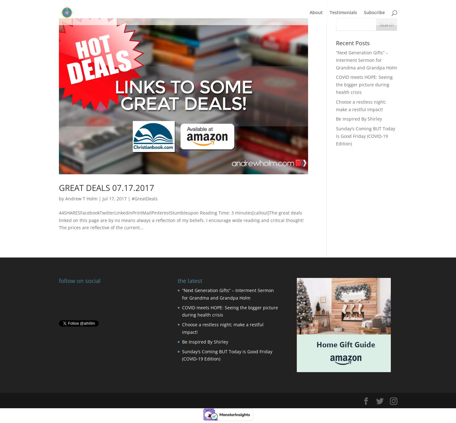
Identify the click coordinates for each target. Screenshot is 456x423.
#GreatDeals (145, 199)
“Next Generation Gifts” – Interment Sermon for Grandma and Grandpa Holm (366, 60)
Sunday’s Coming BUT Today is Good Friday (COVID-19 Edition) (365, 136)
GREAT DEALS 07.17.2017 (106, 187)
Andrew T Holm (81, 199)
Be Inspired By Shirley (359, 119)
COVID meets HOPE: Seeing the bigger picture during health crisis (364, 84)
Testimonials (343, 12)
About (316, 12)
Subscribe (374, 12)
